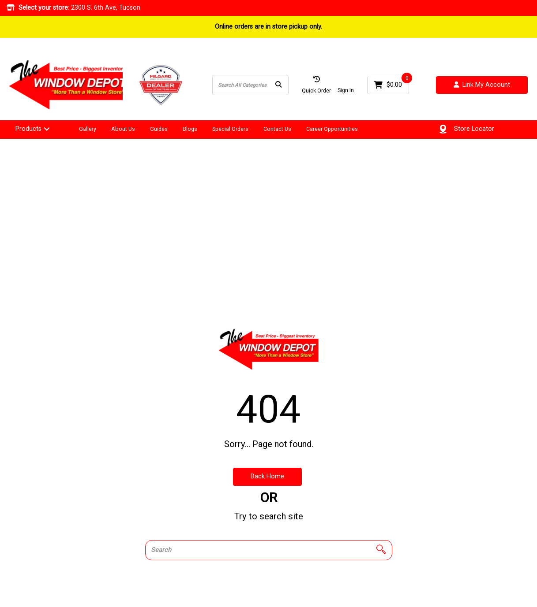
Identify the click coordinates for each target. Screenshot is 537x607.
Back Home (267, 476)
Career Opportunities (332, 129)
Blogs (190, 129)
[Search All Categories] (250, 85)
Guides (159, 129)
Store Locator (474, 129)
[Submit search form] (278, 85)
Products (28, 129)
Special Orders (230, 129)
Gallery (87, 129)
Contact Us (277, 129)
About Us (123, 129)
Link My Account (482, 85)
